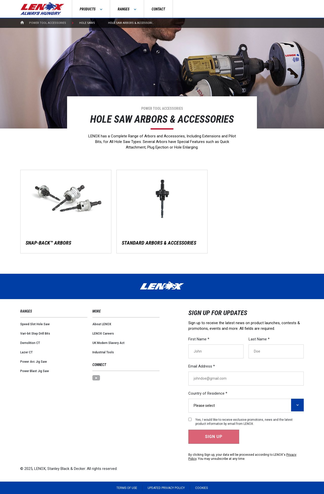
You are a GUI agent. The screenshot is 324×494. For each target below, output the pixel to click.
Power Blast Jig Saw (34, 371)
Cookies (201, 488)
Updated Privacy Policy (166, 488)
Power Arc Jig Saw (33, 361)
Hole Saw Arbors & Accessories (131, 23)
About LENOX (101, 324)
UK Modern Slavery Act (108, 343)
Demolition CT (30, 343)
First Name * (198, 339)
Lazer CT (26, 352)
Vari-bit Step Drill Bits (35, 333)
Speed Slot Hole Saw (35, 324)
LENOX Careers (103, 333)
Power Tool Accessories (47, 23)
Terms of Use (126, 488)
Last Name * (259, 339)
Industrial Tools (103, 352)
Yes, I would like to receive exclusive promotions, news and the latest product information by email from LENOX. (244, 422)
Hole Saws (87, 23)
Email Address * (201, 366)
